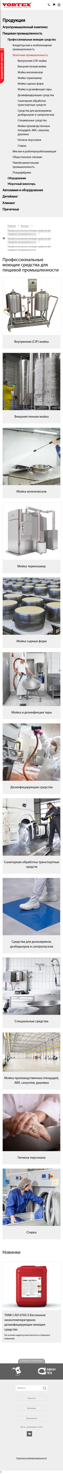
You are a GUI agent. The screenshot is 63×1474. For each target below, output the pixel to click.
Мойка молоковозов (30, 72)
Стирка (22, 145)
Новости (31, 1398)
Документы (31, 1418)
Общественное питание (27, 157)
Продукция (14, 20)
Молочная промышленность (30, 55)
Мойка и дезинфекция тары (35, 89)
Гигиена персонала (29, 140)
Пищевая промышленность (22, 33)
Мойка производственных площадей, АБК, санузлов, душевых (34, 130)
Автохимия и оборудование (23, 190)
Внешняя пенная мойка (32, 66)
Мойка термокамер (30, 78)
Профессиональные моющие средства (32, 39)
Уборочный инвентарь (21, 184)
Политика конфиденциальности (31, 1458)
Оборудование (17, 178)
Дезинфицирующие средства (36, 95)
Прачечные (11, 209)
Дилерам (31, 1408)
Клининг (9, 203)
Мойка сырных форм (31, 83)
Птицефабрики (22, 172)
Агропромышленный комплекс (25, 27)
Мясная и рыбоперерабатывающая (34, 151)
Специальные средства (32, 120)
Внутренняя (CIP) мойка (32, 61)
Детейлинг (10, 196)
